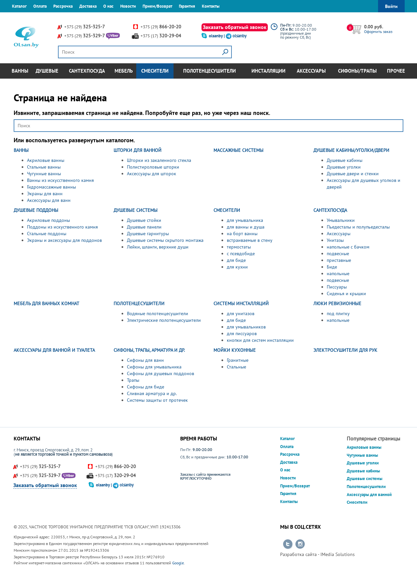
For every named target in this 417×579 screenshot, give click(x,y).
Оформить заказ (378, 31)
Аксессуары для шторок (151, 174)
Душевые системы (364, 478)
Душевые (47, 71)
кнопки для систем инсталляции (260, 340)
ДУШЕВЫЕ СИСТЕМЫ (136, 210)
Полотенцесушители (209, 71)
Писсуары (337, 287)
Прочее (396, 71)
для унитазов (240, 313)
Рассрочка (63, 6)
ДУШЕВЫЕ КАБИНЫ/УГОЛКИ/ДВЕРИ (351, 150)
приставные (339, 260)
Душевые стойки (144, 220)
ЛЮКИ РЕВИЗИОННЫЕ (337, 303)
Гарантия (187, 6)
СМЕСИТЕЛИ (226, 210)
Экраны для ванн (45, 194)
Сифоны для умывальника (154, 367)
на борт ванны (242, 234)
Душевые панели (144, 227)
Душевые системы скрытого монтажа (165, 240)
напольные (338, 274)
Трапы (133, 380)
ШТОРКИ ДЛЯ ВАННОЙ (138, 150)
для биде (236, 260)
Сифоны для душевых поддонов (160, 373)
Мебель (124, 71)
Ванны (20, 71)
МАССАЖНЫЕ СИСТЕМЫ (238, 150)
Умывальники (341, 220)
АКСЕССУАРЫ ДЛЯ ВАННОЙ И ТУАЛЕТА (54, 350)
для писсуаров (242, 333)
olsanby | (217, 36)
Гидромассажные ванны (51, 187)
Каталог (19, 6)
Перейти (288, 544)
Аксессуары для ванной (369, 494)
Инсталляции (268, 71)
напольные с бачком (348, 247)
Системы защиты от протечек (157, 400)
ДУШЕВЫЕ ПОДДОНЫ (36, 210)
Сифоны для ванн (145, 360)
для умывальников (246, 327)
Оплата (40, 6)
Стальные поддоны (46, 234)
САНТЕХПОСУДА (330, 210)
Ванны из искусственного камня (60, 180)
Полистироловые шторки (153, 167)
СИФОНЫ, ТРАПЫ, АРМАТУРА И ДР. (149, 350)
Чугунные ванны (44, 174)
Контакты (210, 6)
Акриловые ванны (45, 160)
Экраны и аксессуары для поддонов (64, 240)
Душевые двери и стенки (353, 174)
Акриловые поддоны (48, 220)
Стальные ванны (44, 167)
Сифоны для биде (145, 387)
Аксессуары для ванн (49, 200)
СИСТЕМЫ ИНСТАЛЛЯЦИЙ (241, 303)
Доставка (88, 6)
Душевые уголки (344, 167)
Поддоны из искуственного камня (62, 227)
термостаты (239, 247)
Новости (128, 6)
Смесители (155, 71)
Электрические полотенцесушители (164, 320)
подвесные (338, 254)
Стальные (236, 367)
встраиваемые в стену (249, 240)
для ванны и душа (245, 227)
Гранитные (237, 360)
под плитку (338, 313)
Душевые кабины (344, 160)
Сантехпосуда (87, 71)
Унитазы (335, 240)
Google (178, 562)
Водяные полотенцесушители (157, 313)
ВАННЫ (21, 150)
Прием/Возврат (157, 6)
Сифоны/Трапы (357, 71)
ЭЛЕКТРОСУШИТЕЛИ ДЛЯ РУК (345, 350)
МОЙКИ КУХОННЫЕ (234, 350)
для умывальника (245, 220)
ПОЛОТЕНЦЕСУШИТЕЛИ (139, 303)
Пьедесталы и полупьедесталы (358, 227)
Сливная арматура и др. (152, 393)
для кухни (237, 267)
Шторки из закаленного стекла (159, 160)
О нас (108, 6)
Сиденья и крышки (346, 293)
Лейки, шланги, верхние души (158, 247)
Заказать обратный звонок (234, 27)
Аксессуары (311, 71)
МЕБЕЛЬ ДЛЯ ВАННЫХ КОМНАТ (46, 303)
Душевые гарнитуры (148, 234)
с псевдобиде (241, 254)
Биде (332, 267)
